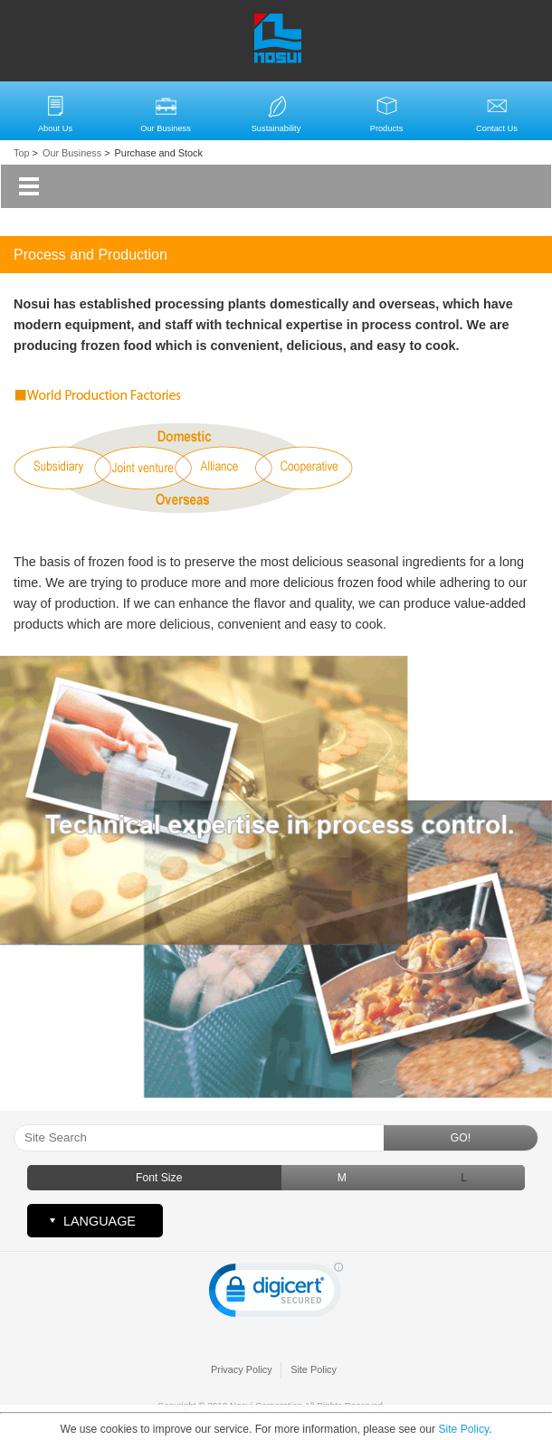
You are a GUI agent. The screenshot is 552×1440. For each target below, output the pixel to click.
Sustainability (276, 128)
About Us (55, 128)
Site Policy (313, 1369)
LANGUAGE (99, 1221)
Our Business (165, 128)
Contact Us (497, 128)
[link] (276, 1294)
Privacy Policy (241, 1369)
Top (22, 152)
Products (387, 128)
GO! (461, 1138)
